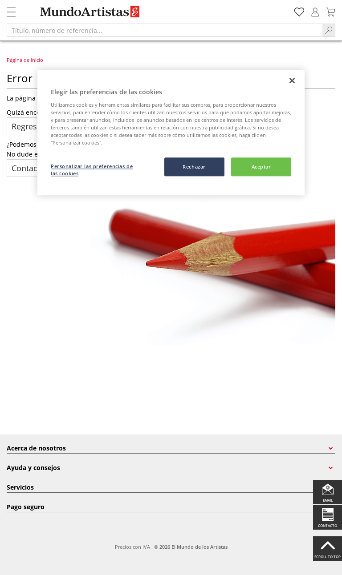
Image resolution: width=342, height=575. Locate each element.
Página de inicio (25, 59)
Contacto (28, 168)
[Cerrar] (292, 80)
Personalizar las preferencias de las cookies (92, 170)
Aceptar (261, 166)
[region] (171, 132)
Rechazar (194, 166)
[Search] (328, 30)
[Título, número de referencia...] (164, 30)
